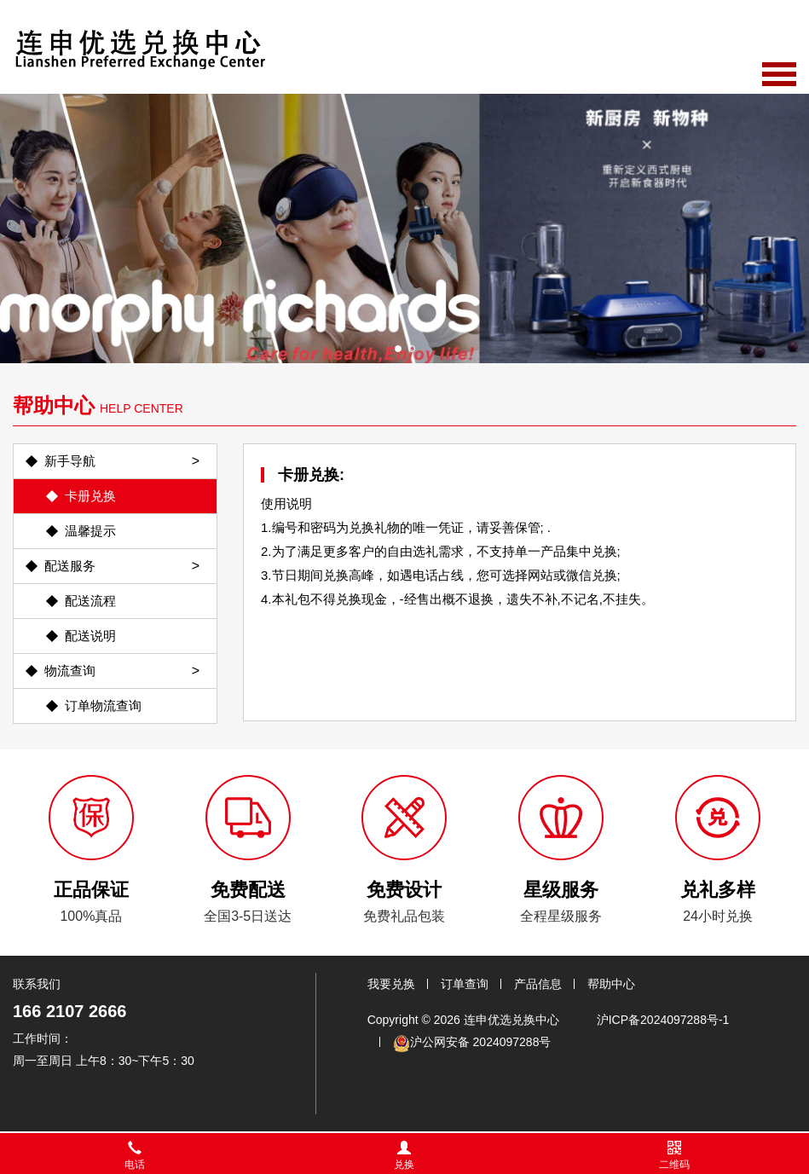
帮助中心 (611, 984)
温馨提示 (90, 530)
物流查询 (69, 670)
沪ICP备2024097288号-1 (663, 1020)
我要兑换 (391, 984)
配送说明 (90, 635)
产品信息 (538, 984)
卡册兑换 (90, 496)
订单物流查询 (103, 705)
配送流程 (90, 600)
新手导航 (69, 461)
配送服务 (69, 565)
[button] (398, 348)
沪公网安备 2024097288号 (472, 1043)
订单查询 (464, 984)
